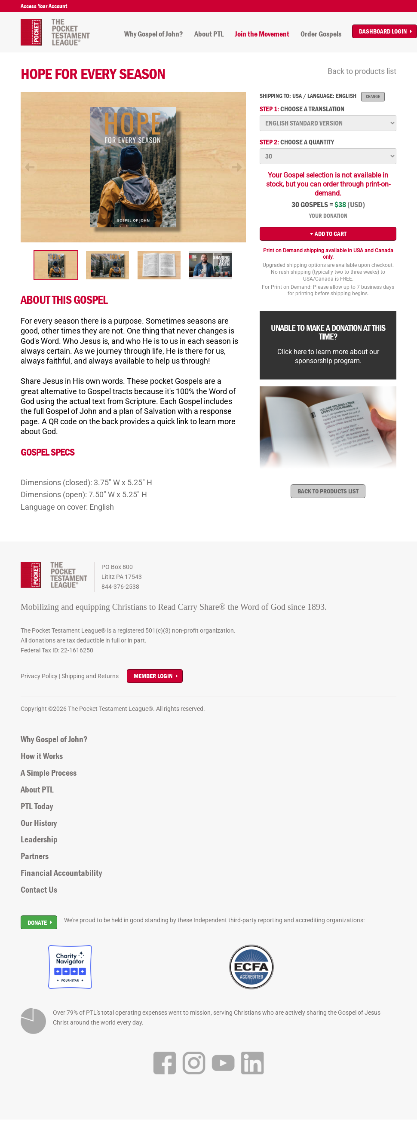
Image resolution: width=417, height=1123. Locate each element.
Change (373, 96)
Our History (39, 823)
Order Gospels (320, 34)
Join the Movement (262, 34)
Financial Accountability (61, 873)
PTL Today (37, 806)
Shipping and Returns (90, 676)
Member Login (153, 675)
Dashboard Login (383, 31)
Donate (37, 922)
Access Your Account (44, 6)
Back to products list (362, 71)
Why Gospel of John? (153, 34)
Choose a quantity (297, 142)
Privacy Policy (39, 676)
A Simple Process (49, 772)
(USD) (356, 204)
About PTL (209, 34)
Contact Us (39, 889)
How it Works (42, 756)
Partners (35, 856)
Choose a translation (302, 109)
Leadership (39, 839)
